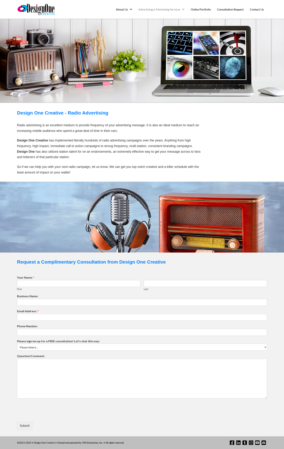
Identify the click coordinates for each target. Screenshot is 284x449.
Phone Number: (27, 326)
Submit (25, 425)
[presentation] (44, 415)
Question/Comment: (31, 356)
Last (146, 289)
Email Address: (28, 311)
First (19, 289)
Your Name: (25, 277)
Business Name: (27, 296)
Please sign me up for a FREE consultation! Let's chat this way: (58, 341)
